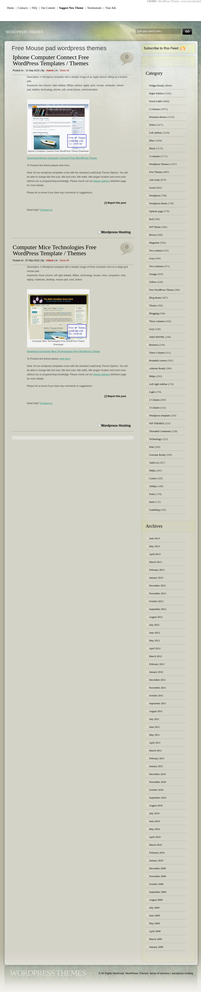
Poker (152, 494)
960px (152, 470)
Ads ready (154, 179)
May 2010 (154, 829)
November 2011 (157, 687)
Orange (153, 274)
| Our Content (47, 7)
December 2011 (157, 679)
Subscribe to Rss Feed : (162, 48)
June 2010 (154, 821)
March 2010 (155, 844)
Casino (152, 478)
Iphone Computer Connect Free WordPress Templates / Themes (51, 60)
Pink (151, 446)
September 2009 (157, 891)
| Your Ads (110, 7)
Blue (151, 140)
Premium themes (158, 116)
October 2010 (156, 789)
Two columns (156, 266)
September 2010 (157, 797)
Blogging (154, 313)
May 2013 (154, 546)
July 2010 (154, 813)
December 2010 (157, 774)
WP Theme (155, 226)
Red (151, 219)
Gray (151, 258)
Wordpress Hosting (116, 232)
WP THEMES (156, 423)
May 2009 (154, 923)
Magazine (154, 242)
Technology (155, 439)
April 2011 (154, 742)
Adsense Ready (157, 368)
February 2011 (156, 758)
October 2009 (156, 884)
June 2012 (154, 632)
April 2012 (155, 648)
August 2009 (156, 899)
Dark (151, 501)
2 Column (154, 399)
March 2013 (155, 561)
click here (64, 358)
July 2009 (154, 907)
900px (152, 376)
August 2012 (156, 616)
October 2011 (156, 695)
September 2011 (157, 703)
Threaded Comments (160, 431)
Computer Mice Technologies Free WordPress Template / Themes (54, 250)
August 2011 (155, 711)
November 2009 (157, 876)
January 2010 (156, 860)
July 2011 (154, 719)
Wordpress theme (158, 203)
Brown (152, 234)
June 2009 (154, 915)
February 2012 (156, 664)
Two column (155, 250)
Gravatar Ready (157, 454)
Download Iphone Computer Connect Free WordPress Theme (62, 158)
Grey (151, 329)
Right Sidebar (156, 93)
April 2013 (155, 554)
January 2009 (156, 946)
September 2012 (157, 609)
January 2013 (156, 577)
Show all (64, 70)
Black (152, 148)
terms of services (160, 973)
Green (152, 187)
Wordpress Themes (159, 164)
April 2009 (155, 931)
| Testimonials (93, 7)
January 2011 (156, 766)
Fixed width (155, 101)
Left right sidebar (158, 384)
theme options (101, 181)
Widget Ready (156, 85)
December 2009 (157, 868)
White (152, 124)
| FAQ (33, 7)
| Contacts (22, 7)
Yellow (153, 281)
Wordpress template (159, 415)
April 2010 (155, 836)
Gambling (154, 509)
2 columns (154, 109)
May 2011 (154, 734)
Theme (152, 305)
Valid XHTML (156, 336)
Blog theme (155, 297)
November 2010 (157, 781)
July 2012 (154, 624)
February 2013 (156, 569)
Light (152, 391)
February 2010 (156, 852)
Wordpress (154, 195)
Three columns (157, 321)
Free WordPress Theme (161, 289)
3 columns (154, 156)
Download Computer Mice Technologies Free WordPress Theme (63, 351)
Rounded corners (158, 360)
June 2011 (154, 726)
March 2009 (155, 939)
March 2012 (155, 656)
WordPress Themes (24, 32)
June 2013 (154, 538)
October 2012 (156, 601)
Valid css (154, 462)
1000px (153, 486)
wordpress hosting (182, 973)
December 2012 (157, 585)
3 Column (154, 407)
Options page (156, 211)
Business (153, 344)
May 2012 (154, 640)
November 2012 (157, 593)
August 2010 (156, 805)
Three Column (156, 352)
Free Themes (156, 171)
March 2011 (155, 750)
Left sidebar (155, 132)
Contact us (46, 209)
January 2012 (156, 671)
